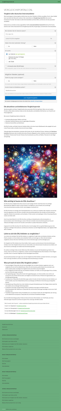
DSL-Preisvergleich (6, 361)
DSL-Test (4, 363)
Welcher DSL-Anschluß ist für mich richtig (11, 349)
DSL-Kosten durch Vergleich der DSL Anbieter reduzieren (14, 344)
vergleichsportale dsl (8, 1)
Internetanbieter (5, 366)
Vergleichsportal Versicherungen (28, 310)
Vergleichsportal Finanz (22, 313)
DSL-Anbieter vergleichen (7, 346)
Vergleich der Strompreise (24, 308)
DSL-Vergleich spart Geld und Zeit (9, 341)
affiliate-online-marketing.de (11, 409)
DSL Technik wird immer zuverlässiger (10, 338)
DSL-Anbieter (5, 358)
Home (59, 1)
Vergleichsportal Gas (21, 305)
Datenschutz (5, 329)
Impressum (4, 327)
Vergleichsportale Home (7, 324)
